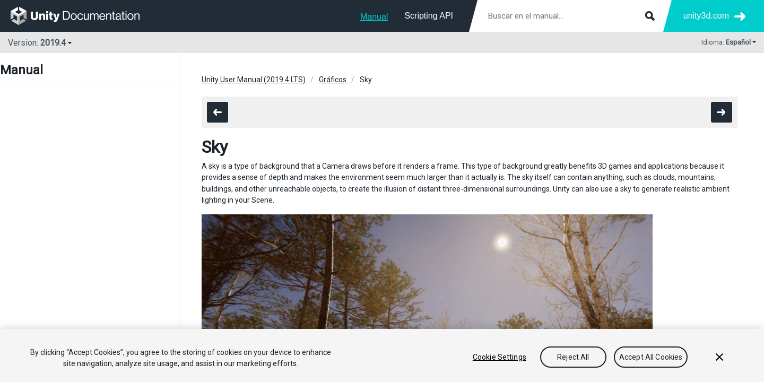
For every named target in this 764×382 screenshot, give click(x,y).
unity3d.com (706, 15)
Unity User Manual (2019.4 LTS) (254, 79)
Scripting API (428, 15)
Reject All (573, 357)
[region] (382, 355)
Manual (374, 16)
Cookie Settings (499, 357)
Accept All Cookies (651, 357)
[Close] (719, 357)
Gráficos (332, 79)
